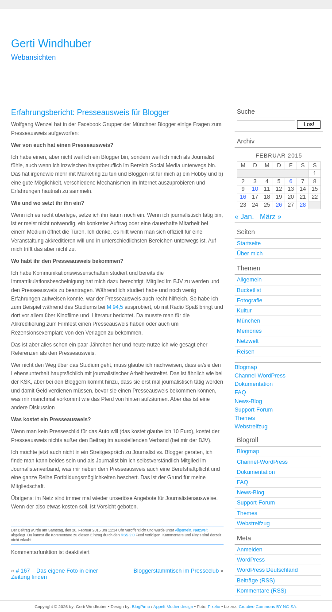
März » (271, 216)
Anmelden (250, 549)
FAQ (240, 392)
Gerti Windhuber (51, 43)
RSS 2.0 (128, 535)
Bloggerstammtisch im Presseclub (176, 570)
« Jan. (244, 216)
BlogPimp (141, 606)
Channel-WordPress (260, 375)
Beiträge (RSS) (256, 580)
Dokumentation (254, 384)
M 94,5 (115, 307)
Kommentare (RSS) (261, 590)
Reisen (246, 351)
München (248, 320)
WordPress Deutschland (267, 569)
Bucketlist (249, 290)
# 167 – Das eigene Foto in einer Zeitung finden (54, 573)
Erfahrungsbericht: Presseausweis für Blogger (90, 112)
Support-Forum (254, 409)
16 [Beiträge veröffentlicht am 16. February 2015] (243, 196)
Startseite (249, 243)
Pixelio (214, 606)
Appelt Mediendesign (173, 606)
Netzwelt (200, 530)
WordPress (251, 559)
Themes (245, 418)
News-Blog (248, 401)
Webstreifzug (251, 426)
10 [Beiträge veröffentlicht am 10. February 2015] (255, 188)
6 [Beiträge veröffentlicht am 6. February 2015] (290, 181)
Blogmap (246, 367)
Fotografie (250, 300)
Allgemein (183, 530)
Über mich (250, 253)
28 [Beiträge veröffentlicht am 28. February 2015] (303, 204)
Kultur (244, 310)
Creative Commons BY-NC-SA (267, 606)
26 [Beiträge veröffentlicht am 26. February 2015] (279, 204)
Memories (249, 330)
